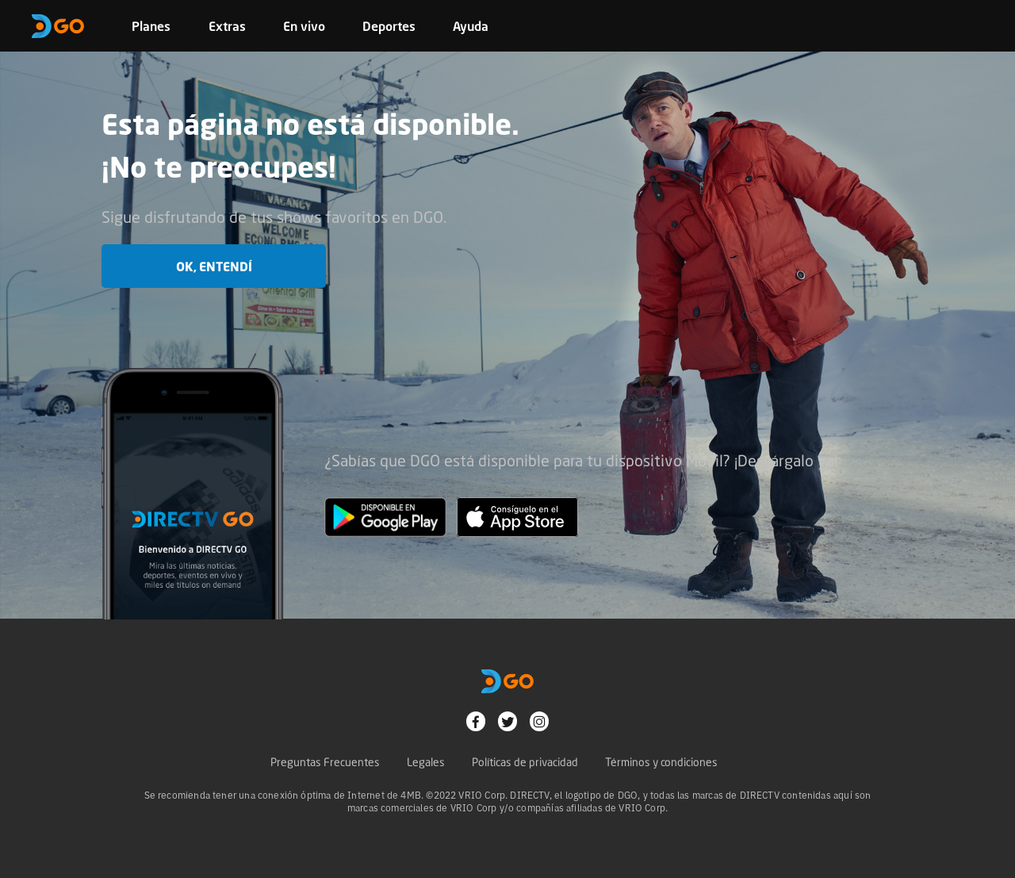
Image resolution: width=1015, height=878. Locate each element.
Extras (227, 26)
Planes (151, 26)
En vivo (304, 26)
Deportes (389, 26)
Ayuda (470, 26)
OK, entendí (214, 266)
